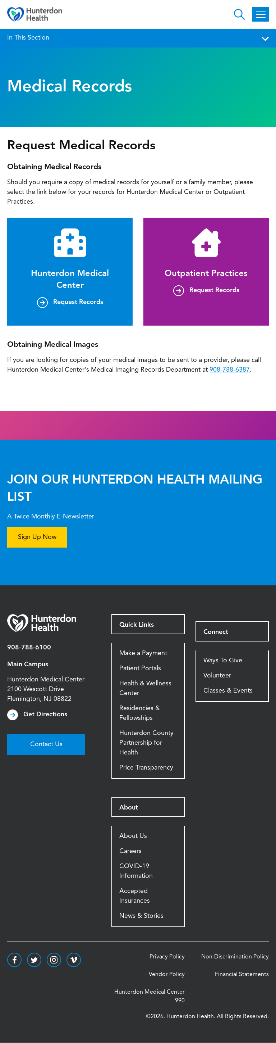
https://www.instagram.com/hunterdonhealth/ (54, 960)
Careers (130, 851)
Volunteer (217, 675)
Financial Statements (242, 975)
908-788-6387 (230, 370)
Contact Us (46, 744)
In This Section (138, 38)
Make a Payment (143, 653)
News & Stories (141, 916)
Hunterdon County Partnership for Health (146, 743)
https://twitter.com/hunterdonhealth (34, 960)
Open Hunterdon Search (239, 14)
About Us (133, 836)
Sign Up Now (37, 537)
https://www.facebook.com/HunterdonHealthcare (14, 960)
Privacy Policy (167, 957)
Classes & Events (228, 691)
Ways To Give (222, 660)
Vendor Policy (167, 975)
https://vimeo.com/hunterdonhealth (73, 960)
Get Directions (45, 714)
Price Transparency (146, 768)
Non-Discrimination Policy (235, 957)
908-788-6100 (29, 647)
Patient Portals (140, 668)
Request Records (78, 302)
